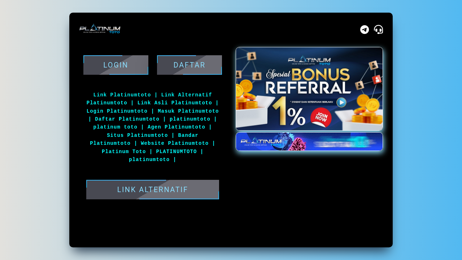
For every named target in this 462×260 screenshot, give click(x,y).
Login (115, 65)
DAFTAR (189, 65)
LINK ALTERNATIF (152, 189)
